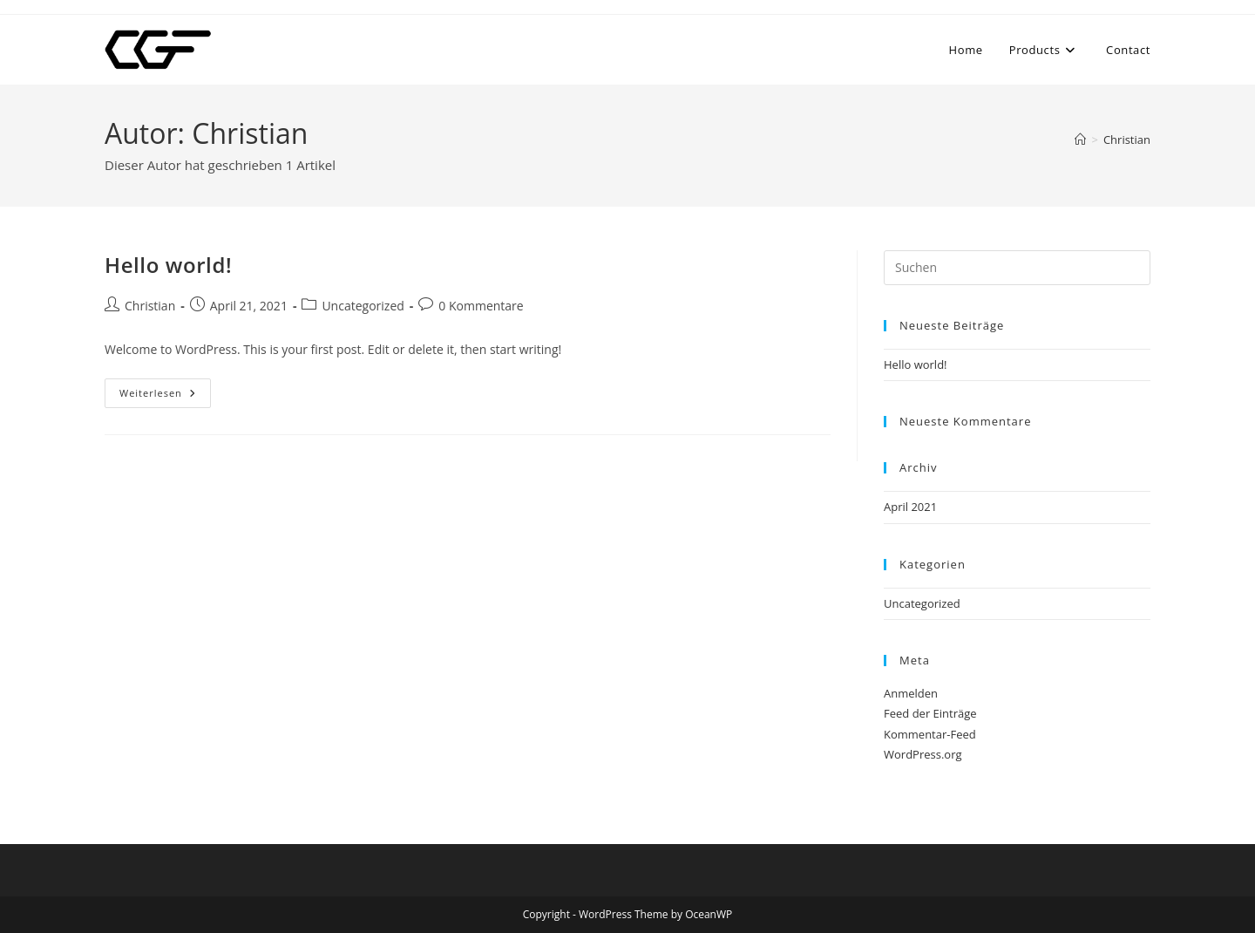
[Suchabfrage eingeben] (1017, 267)
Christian (1126, 139)
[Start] (1080, 139)
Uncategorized (363, 305)
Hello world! (168, 264)
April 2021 (910, 506)
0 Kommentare (480, 305)
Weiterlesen (165, 396)
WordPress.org (923, 754)
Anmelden (911, 693)
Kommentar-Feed (930, 734)
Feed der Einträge (930, 713)
